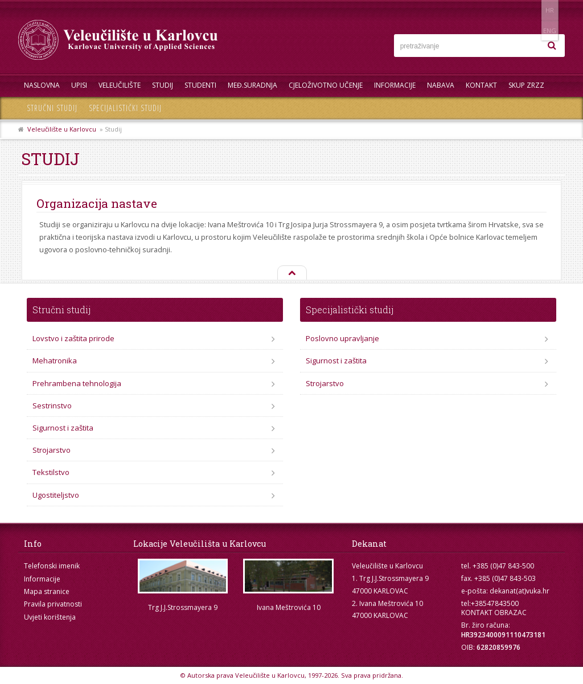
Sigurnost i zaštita (62, 428)
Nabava (440, 85)
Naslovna (42, 85)
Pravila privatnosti (53, 604)
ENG (553, 10)
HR (529, 10)
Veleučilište (119, 85)
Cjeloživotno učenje (326, 85)
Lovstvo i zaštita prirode (73, 338)
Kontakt (481, 85)
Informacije (395, 85)
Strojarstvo (51, 450)
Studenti (200, 85)
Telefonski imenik (52, 566)
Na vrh (291, 273)
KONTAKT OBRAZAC (494, 612)
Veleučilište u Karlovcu (61, 129)
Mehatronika (54, 360)
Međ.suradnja (252, 85)
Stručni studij (52, 108)
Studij (162, 85)
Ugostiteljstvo (55, 495)
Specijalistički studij (125, 108)
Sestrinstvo (52, 405)
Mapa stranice (46, 591)
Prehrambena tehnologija (76, 383)
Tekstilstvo (50, 472)
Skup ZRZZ (526, 85)
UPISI (79, 85)
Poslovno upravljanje (342, 338)
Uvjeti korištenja (50, 617)
